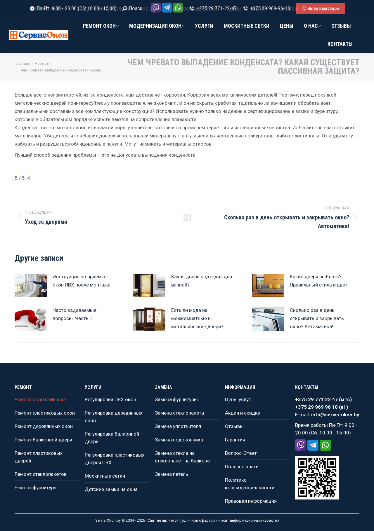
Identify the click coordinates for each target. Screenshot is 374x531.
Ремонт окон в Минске (40, 399)
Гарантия (235, 440)
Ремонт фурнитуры (36, 487)
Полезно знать (242, 466)
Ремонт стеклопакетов (41, 474)
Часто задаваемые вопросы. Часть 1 (74, 314)
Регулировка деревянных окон (113, 416)
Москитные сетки (105, 476)
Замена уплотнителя (178, 426)
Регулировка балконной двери (112, 437)
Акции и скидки (242, 413)
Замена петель (171, 474)
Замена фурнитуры (176, 399)
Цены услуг (238, 399)
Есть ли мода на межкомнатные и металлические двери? (197, 318)
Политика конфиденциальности (249, 483)
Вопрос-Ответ (241, 453)
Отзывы (234, 426)
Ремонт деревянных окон (44, 426)
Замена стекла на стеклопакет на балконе (182, 457)
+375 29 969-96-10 (266, 8)
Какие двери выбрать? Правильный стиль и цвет (318, 281)
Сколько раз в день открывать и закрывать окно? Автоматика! (317, 318)
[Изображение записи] (31, 285)
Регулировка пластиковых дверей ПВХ (114, 458)
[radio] (16, 168)
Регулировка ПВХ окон (110, 399)
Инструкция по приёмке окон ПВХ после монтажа (81, 281)
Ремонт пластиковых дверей (39, 457)
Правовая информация (251, 501)
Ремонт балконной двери (43, 440)
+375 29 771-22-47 (212, 8)
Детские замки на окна (111, 489)
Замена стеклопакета (179, 413)
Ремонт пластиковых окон (45, 413)
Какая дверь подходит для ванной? (201, 281)
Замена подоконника (179, 440)
